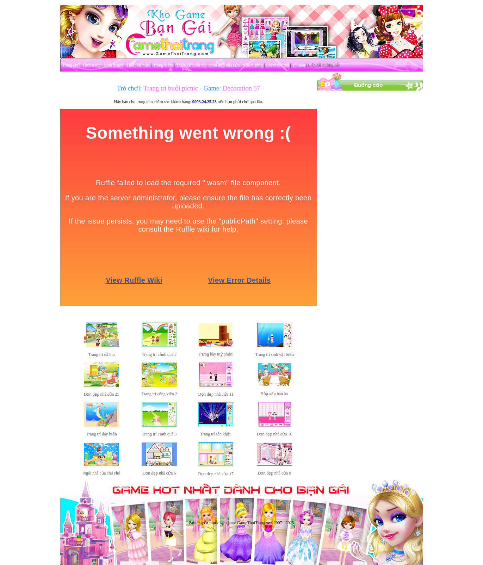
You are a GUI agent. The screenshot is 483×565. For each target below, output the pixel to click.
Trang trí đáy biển (101, 434)
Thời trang (91, 65)
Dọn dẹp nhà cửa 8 (274, 473)
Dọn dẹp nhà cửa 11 (215, 394)
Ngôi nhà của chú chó (101, 473)
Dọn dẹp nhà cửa (224, 65)
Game (231, 522)
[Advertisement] (370, 196)
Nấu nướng (252, 65)
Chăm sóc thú (277, 65)
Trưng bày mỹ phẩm (216, 354)
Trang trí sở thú (101, 354)
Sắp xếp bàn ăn (274, 393)
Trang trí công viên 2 (159, 393)
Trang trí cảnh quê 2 (159, 354)
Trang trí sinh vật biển (274, 354)
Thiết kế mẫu (138, 65)
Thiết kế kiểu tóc (191, 65)
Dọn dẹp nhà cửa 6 (159, 473)
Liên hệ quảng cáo (324, 65)
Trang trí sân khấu (215, 434)
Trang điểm (163, 65)
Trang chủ (71, 65)
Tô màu (298, 65)
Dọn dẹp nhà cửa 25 (101, 394)
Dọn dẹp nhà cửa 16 (274, 434)
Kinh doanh (113, 65)
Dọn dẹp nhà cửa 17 (216, 473)
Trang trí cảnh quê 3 (159, 434)
